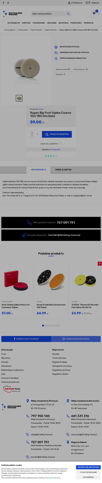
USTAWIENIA (88, 477)
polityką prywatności (52, 478)
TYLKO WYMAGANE (88, 472)
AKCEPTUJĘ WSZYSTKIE (88, 467)
